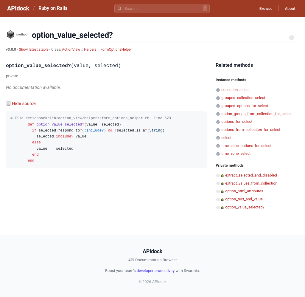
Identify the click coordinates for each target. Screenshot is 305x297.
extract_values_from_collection (251, 183)
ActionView (71, 49)
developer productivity (156, 270)
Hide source (24, 103)
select (226, 137)
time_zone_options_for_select (246, 145)
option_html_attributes (244, 191)
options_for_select (236, 121)
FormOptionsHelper (116, 49)
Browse (262, 8)
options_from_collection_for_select (250, 129)
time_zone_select (235, 153)
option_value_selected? (244, 207)
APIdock (18, 8)
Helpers (90, 49)
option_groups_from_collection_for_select (256, 114)
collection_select (235, 89)
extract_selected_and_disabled (251, 175)
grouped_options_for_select (244, 105)
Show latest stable (34, 49)
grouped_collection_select (243, 97)
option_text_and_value (244, 199)
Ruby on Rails (52, 8)
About (288, 8)
